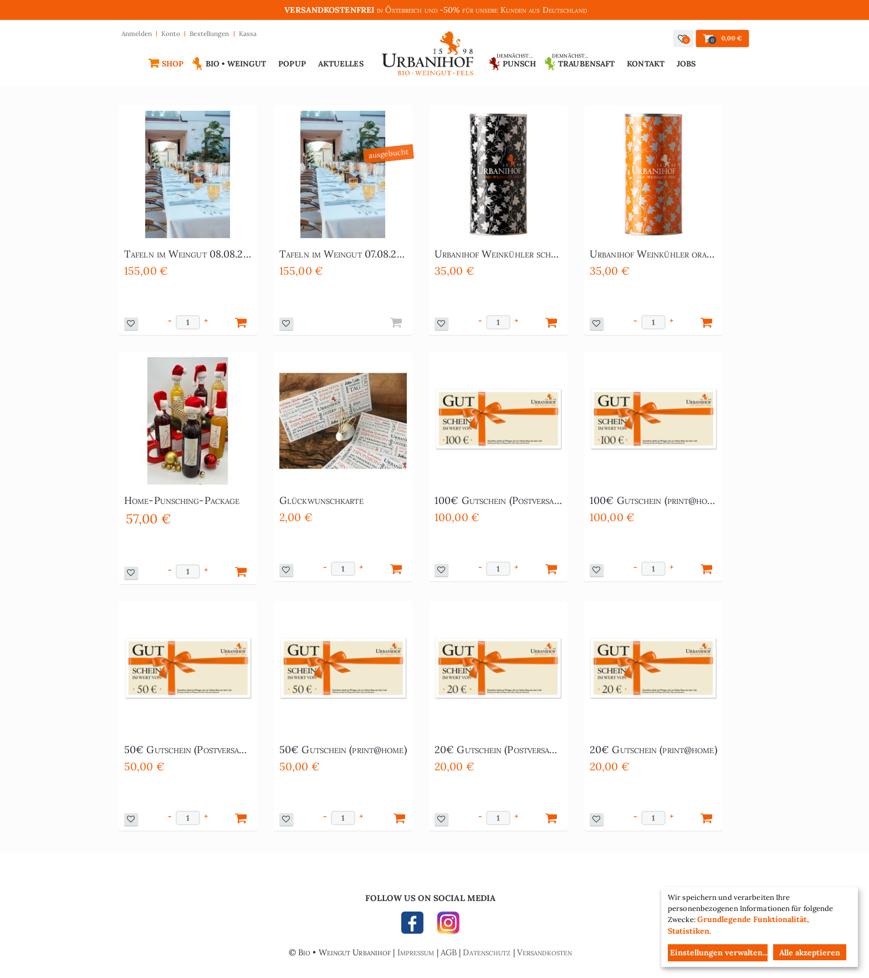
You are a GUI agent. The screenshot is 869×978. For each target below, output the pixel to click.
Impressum (415, 952)
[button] (683, 38)
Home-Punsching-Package (181, 500)
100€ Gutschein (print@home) (653, 500)
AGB (449, 952)
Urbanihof (428, 56)
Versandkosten (544, 952)
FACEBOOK (415, 925)
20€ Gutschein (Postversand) (498, 749)
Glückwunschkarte (321, 500)
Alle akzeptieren (809, 953)
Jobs (686, 64)
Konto (171, 33)
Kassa (248, 33)
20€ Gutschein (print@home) (653, 749)
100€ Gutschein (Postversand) (498, 500)
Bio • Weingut (236, 64)
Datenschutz (486, 952)
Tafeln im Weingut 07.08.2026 (343, 254)
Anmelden (136, 33)
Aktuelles (341, 64)
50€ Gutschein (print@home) (343, 749)
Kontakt (645, 64)
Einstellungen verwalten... (719, 953)
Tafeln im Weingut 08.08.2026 (188, 254)
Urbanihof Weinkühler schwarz (498, 254)
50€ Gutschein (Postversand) (188, 749)
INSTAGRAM (445, 925)
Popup (292, 64)
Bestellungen (209, 33)
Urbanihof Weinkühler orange (653, 254)
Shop (172, 64)
